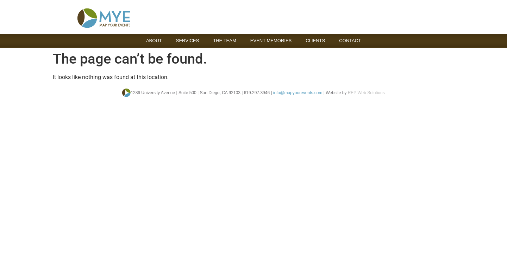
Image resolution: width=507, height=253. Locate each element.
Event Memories (271, 40)
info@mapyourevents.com (298, 92)
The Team (224, 40)
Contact (350, 40)
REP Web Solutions (366, 92)
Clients (315, 40)
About (154, 40)
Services (187, 40)
